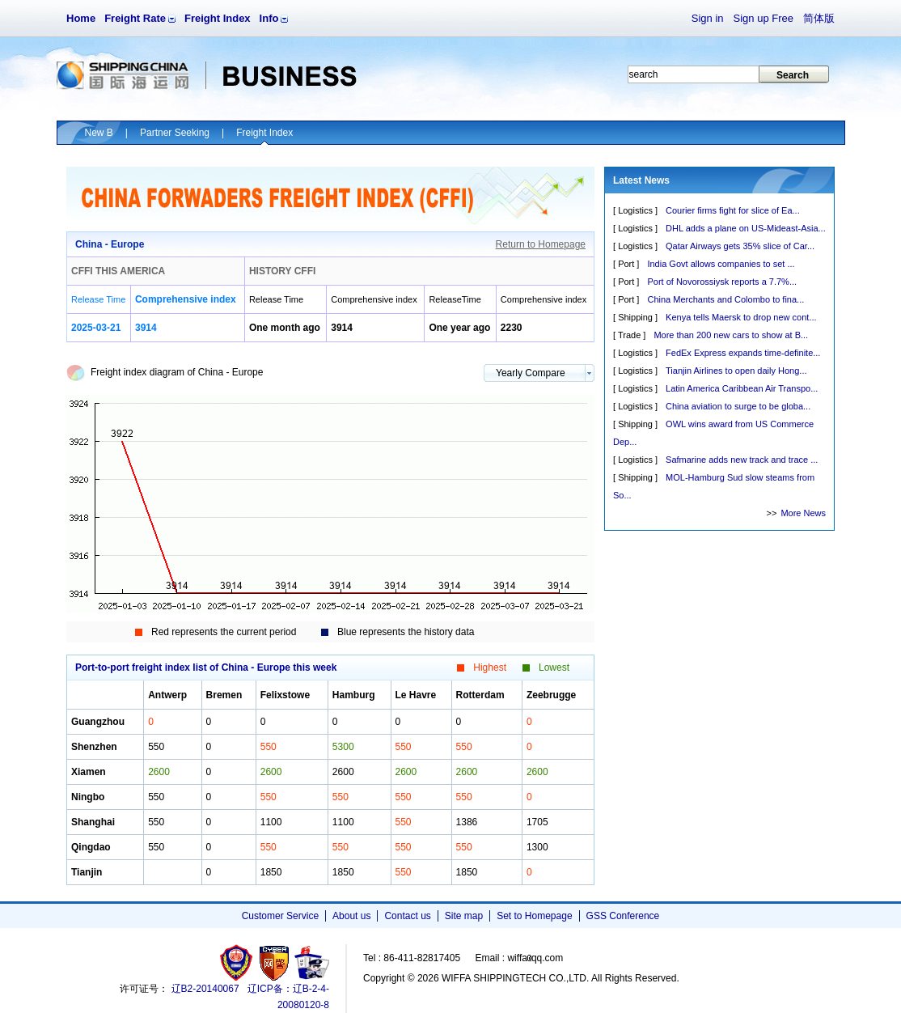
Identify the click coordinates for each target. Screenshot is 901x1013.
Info (269, 18)
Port (626, 264)
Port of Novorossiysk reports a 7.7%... (722, 281)
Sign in (708, 18)
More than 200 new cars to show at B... (731, 335)
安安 (311, 962)
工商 (238, 962)
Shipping (635, 317)
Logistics (635, 210)
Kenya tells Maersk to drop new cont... (741, 317)
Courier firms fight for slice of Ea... (733, 210)
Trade (629, 335)
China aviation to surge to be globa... (738, 406)
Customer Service (280, 916)
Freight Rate (135, 18)
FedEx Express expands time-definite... (743, 353)
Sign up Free (763, 18)
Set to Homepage (534, 916)
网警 (274, 962)
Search (792, 75)
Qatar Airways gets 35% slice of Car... (740, 246)
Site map (464, 916)
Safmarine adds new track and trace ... (742, 459)
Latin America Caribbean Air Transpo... (742, 388)
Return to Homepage (541, 244)
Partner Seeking (174, 132)
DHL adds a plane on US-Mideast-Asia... (746, 228)
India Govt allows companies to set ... (720, 264)
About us (351, 916)
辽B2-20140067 (205, 988)
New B (99, 132)
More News (803, 513)
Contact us (407, 916)
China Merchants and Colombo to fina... (725, 299)
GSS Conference (623, 916)
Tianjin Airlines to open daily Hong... (736, 370)
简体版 (819, 18)
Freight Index (217, 18)
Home (80, 18)
